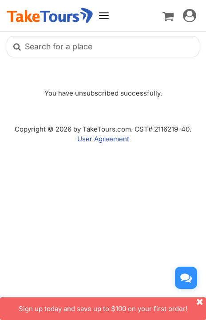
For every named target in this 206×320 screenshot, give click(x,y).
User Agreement (103, 139)
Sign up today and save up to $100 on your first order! (112, 305)
